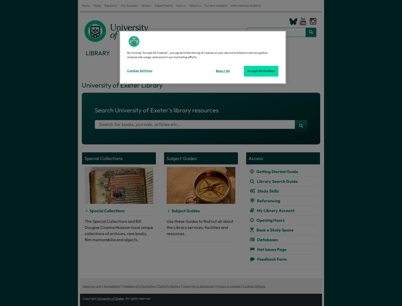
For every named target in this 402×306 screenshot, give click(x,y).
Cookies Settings (139, 70)
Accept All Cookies (261, 71)
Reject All (223, 71)
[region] (202, 57)
